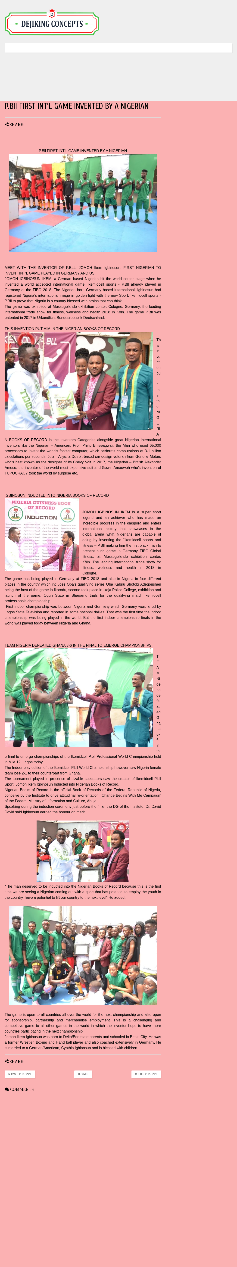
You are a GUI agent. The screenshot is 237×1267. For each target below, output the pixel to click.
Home (83, 1074)
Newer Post (20, 1074)
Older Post (146, 1074)
